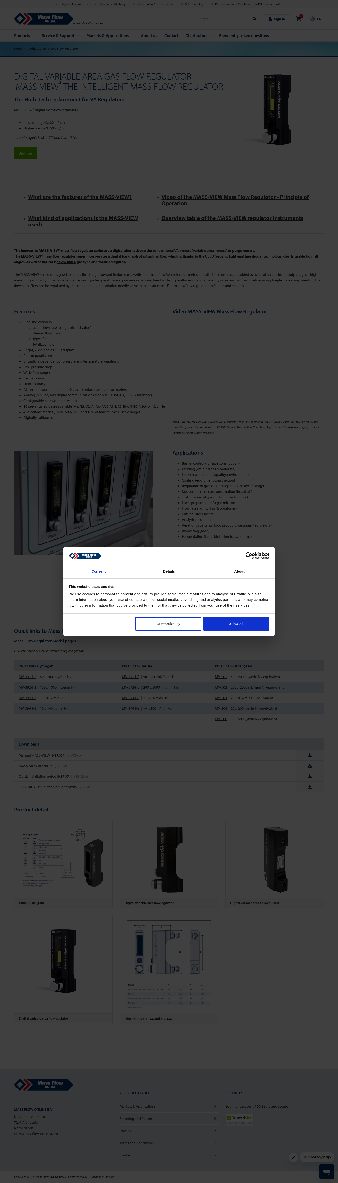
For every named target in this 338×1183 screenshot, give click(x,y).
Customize (168, 624)
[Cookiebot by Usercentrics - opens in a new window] (248, 555)
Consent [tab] (99, 571)
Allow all (236, 624)
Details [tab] (169, 571)
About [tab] (239, 571)
